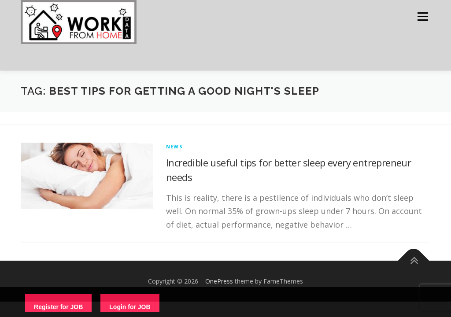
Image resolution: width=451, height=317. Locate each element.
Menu (422, 16)
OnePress (219, 281)
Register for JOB (58, 306)
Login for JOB (129, 306)
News (174, 146)
